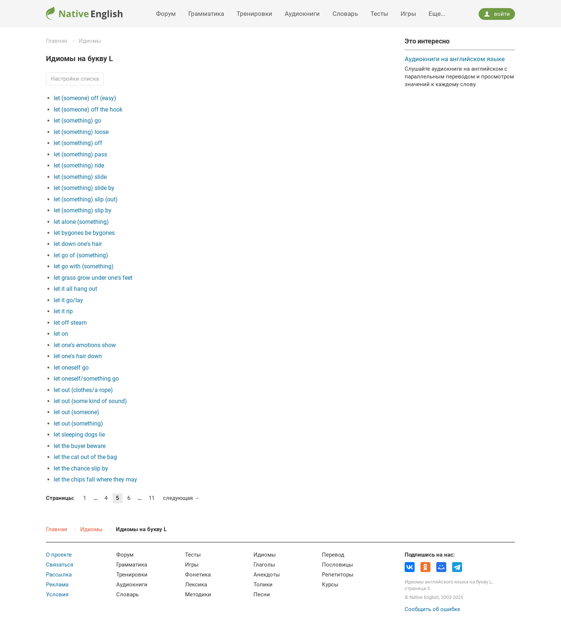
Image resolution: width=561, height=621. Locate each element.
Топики (263, 584)
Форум (166, 13)
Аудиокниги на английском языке (455, 59)
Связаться (59, 564)
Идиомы (90, 41)
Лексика (196, 584)
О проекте (59, 554)
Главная (56, 41)
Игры (408, 13)
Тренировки (254, 13)
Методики (198, 594)
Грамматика (206, 13)
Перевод (333, 554)
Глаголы (264, 564)
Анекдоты (266, 574)
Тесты (379, 13)
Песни (261, 594)
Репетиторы (338, 574)
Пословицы (337, 564)
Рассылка (59, 574)
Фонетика (198, 574)
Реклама (57, 584)
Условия (57, 594)
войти (496, 14)
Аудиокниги (302, 13)
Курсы (330, 584)
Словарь (345, 13)
